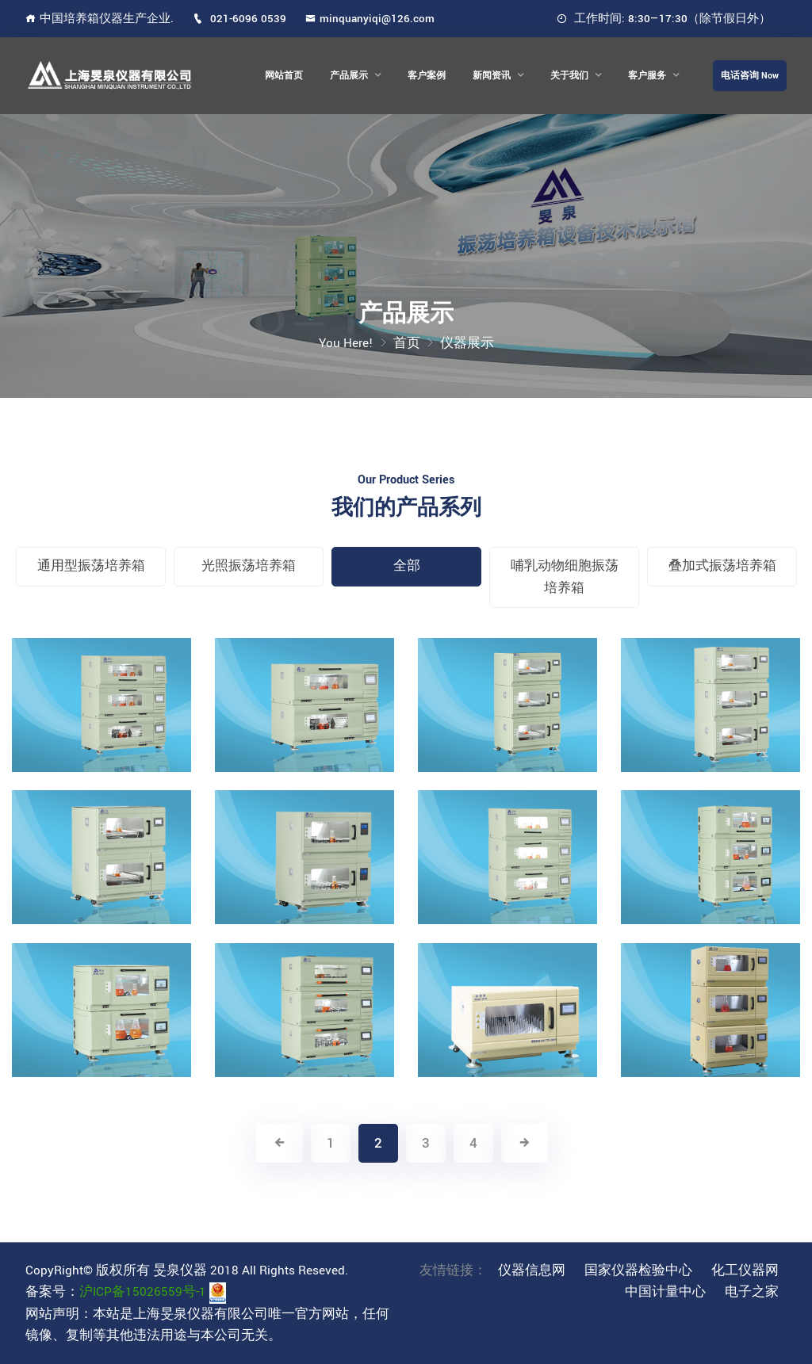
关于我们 (569, 76)
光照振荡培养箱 (248, 566)
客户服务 (647, 76)
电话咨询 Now (750, 76)
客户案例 (427, 76)
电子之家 (752, 1292)
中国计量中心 (665, 1292)
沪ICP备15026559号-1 (142, 1292)
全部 (406, 566)
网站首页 (284, 76)
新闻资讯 (492, 76)
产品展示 (349, 76)
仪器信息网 (531, 1270)
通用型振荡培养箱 (91, 566)
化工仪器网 (745, 1270)
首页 (406, 343)
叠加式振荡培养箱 (722, 566)
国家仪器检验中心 (638, 1270)
